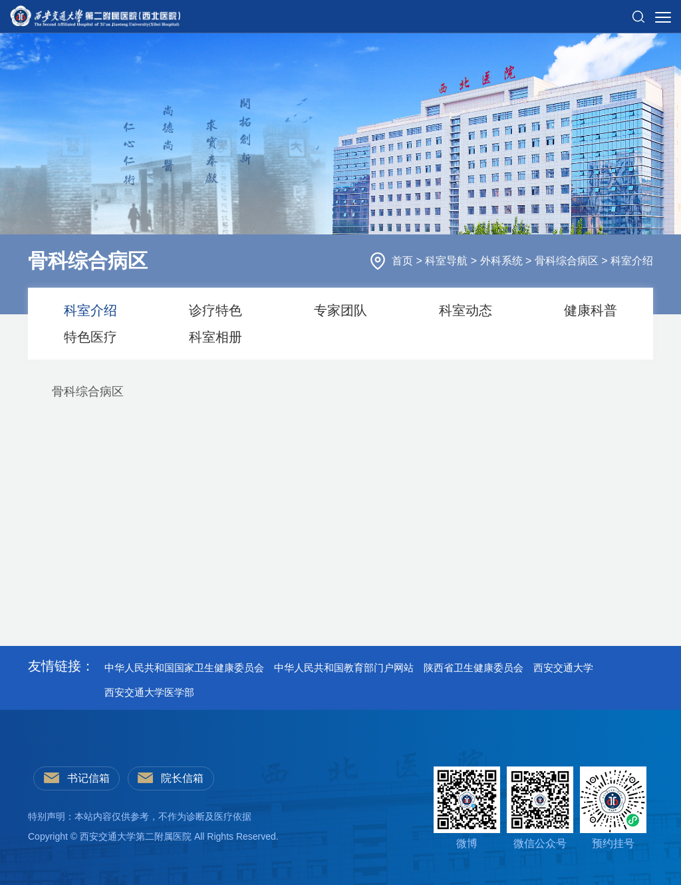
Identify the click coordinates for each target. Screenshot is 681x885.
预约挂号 (613, 807)
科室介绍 (632, 260)
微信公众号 (540, 807)
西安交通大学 (563, 667)
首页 (404, 260)
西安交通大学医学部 (149, 692)
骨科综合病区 (568, 260)
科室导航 (447, 260)
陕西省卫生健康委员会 (473, 667)
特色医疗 (90, 337)
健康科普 (590, 310)
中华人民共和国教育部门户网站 (344, 667)
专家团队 (340, 310)
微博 (467, 807)
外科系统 (502, 260)
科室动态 (465, 310)
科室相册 (215, 337)
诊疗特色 (215, 310)
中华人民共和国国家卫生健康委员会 (184, 667)
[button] (638, 11)
